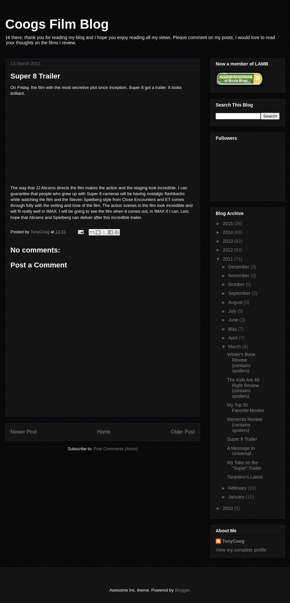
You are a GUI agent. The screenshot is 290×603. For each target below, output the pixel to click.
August (235, 302)
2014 (228, 232)
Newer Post (23, 432)
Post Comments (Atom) (116, 448)
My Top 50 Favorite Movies (245, 407)
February (238, 488)
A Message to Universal (241, 451)
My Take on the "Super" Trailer (244, 465)
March (235, 346)
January (237, 496)
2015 (228, 223)
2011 (228, 259)
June (233, 320)
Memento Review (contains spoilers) (244, 425)
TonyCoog (40, 231)
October (237, 284)
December (239, 266)
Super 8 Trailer (242, 439)
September (240, 293)
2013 (228, 241)
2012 (228, 249)
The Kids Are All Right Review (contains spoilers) (243, 388)
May (233, 329)
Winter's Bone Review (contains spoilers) (241, 362)
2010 (228, 508)
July (233, 311)
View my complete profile (241, 550)
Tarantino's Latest (245, 477)
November (239, 275)
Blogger (182, 590)
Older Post (183, 432)
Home (104, 432)
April (233, 337)
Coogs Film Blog (57, 24)
